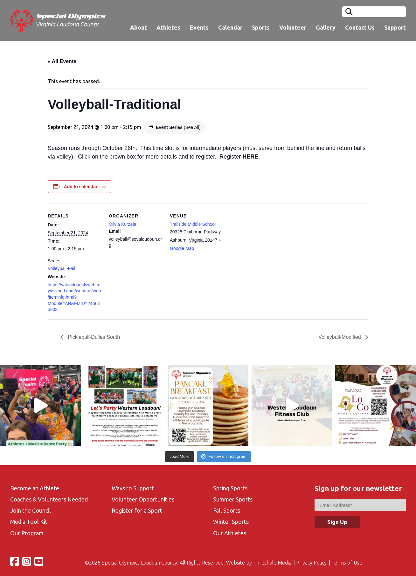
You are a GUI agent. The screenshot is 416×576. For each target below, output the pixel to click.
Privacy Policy (311, 562)
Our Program (27, 533)
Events (199, 27)
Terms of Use (346, 562)
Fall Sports (226, 510)
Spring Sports (230, 488)
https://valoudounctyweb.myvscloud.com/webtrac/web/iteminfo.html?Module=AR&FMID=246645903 (74, 297)
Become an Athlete (34, 488)
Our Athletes (229, 533)
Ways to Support (133, 488)
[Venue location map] (264, 247)
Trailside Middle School (193, 224)
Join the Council (30, 510)
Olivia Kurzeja (122, 224)
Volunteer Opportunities (143, 499)
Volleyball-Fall (61, 268)
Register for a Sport (137, 510)
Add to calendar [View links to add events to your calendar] (81, 186)
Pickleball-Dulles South (93, 337)
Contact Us (360, 27)
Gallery (326, 27)
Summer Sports (233, 499)
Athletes (168, 27)
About (138, 27)
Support (395, 27)
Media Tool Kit (28, 521)
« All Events (62, 61)
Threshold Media (272, 562)
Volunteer (292, 27)
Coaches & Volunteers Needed (49, 499)
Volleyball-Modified (340, 337)
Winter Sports (231, 521)
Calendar (230, 27)
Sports (261, 27)
